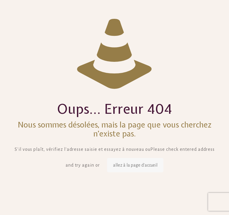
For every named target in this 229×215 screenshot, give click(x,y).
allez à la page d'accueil (135, 165)
